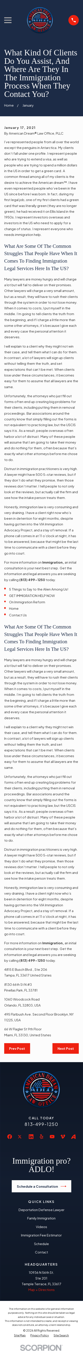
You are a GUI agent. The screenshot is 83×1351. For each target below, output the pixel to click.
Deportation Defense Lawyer (41, 1210)
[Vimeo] (62, 1136)
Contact (41, 1252)
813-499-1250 (41, 1124)
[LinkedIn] (31, 1136)
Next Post (66, 1048)
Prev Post (17, 1048)
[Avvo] (73, 1136)
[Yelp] (41, 1136)
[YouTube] (52, 1136)
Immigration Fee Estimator (41, 1235)
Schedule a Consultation (41, 1186)
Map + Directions (41, 1289)
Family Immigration (41, 1218)
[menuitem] (20, 1335)
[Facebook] (9, 1136)
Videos (41, 1227)
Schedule (41, 1244)
